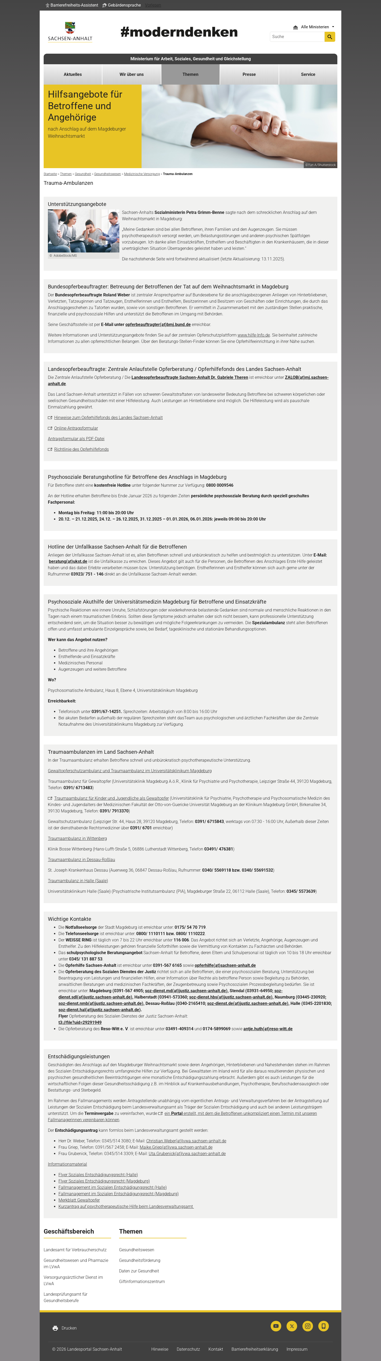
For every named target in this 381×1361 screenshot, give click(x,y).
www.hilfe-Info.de (254, 335)
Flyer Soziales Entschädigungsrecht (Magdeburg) (104, 1181)
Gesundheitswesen (136, 1249)
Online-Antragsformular (76, 428)
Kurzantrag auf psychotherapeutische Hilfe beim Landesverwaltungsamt (126, 1206)
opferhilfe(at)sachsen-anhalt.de (225, 965)
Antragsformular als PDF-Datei (76, 438)
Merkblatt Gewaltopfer (79, 1200)
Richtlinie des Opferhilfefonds (81, 449)
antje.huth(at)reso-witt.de (268, 1028)
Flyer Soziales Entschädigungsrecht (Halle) (98, 1174)
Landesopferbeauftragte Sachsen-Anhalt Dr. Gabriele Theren (189, 377)
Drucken (64, 1328)
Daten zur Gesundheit (139, 1270)
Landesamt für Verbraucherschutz (75, 1249)
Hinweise (159, 1349)
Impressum (297, 1349)
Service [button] (308, 74)
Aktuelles (73, 74)
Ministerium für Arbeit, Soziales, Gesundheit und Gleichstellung (190, 58)
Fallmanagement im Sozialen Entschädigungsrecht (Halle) (112, 1187)
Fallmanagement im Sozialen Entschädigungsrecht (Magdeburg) (118, 1193)
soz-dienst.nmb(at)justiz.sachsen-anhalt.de (100, 1003)
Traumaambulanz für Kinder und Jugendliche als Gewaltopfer (111, 798)
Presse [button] (249, 74)
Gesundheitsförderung (139, 1260)
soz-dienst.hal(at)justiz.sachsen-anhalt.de (98, 1009)
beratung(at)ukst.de (68, 561)
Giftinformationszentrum (142, 1281)
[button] (72, 5)
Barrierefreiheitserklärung (255, 1349)
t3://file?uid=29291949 (80, 1022)
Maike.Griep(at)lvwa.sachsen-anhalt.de (176, 1147)
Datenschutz (188, 1349)
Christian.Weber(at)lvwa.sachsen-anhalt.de (186, 1140)
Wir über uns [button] (132, 74)
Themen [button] (190, 74)
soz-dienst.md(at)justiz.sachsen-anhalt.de (185, 990)
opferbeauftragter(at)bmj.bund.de (158, 324)
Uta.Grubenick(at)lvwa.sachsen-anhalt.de (187, 1153)
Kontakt (215, 1349)
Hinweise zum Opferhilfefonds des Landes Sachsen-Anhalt (108, 417)
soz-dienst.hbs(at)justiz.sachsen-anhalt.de (230, 997)
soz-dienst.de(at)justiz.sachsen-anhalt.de (247, 1003)
